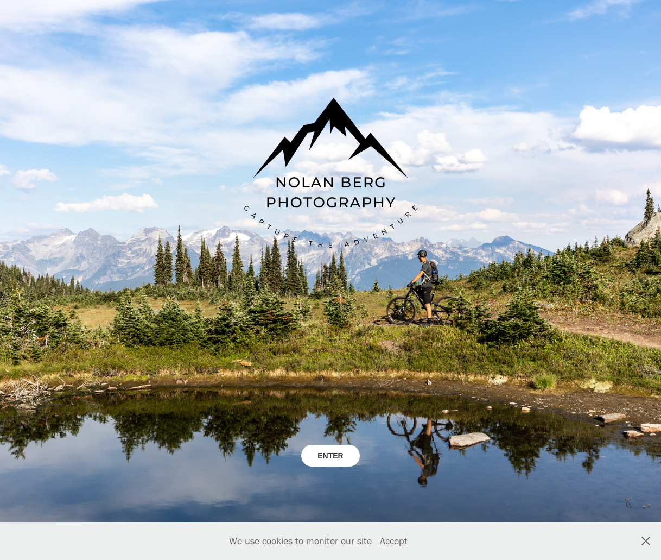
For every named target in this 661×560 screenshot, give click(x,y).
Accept (394, 541)
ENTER (330, 455)
